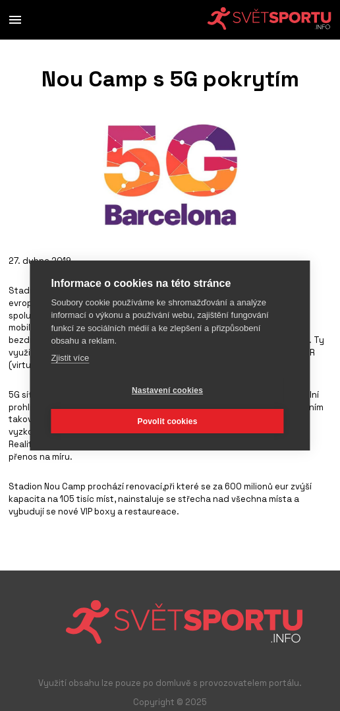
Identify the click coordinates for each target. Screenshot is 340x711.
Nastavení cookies (167, 390)
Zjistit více (70, 358)
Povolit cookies (167, 421)
